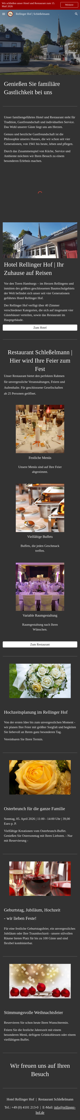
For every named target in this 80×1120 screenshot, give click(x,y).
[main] (40, 88)
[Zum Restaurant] (40, 644)
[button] (3, 14)
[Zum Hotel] (40, 327)
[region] (40, 5)
